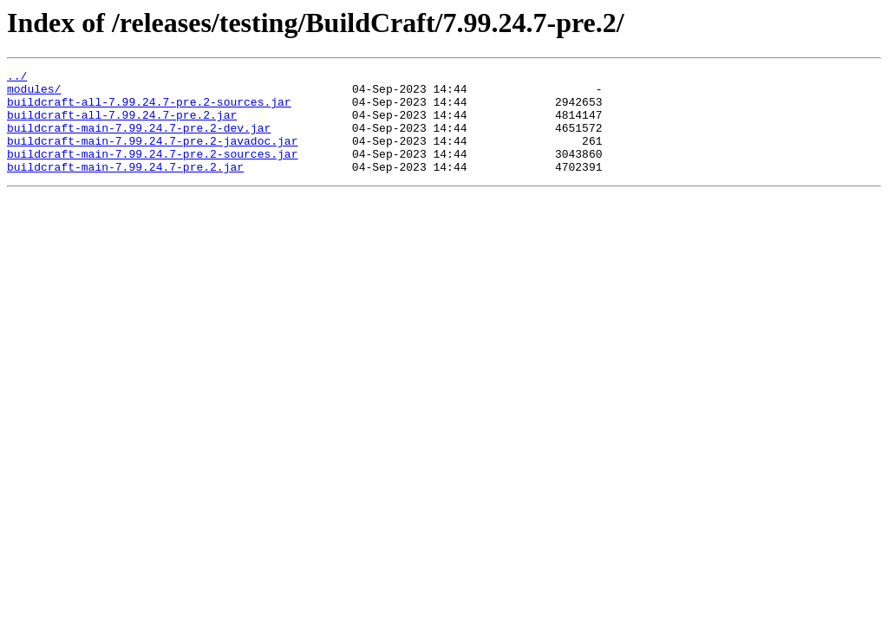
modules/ (34, 93)
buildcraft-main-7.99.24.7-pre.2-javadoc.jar (152, 156)
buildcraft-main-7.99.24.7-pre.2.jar (125, 187)
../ (17, 78)
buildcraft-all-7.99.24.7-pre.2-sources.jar (149, 109)
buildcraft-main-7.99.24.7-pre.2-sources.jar (152, 171)
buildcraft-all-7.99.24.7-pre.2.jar (122, 125)
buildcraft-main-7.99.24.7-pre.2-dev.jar (139, 140)
